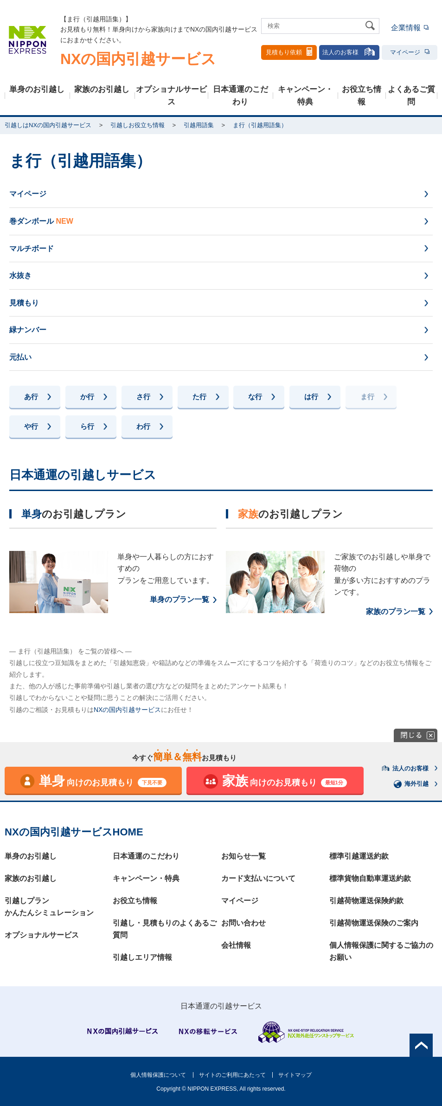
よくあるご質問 (411, 95)
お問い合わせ (243, 923)
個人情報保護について (158, 1075)
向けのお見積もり (93, 781)
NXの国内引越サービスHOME (74, 832)
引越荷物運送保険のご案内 (373, 923)
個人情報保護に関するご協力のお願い (381, 951)
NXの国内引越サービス (127, 709)
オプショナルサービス (171, 95)
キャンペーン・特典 (305, 95)
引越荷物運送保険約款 (366, 901)
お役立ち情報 (361, 95)
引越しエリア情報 (142, 957)
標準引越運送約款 (359, 856)
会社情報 (236, 945)
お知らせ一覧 (243, 856)
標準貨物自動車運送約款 (370, 878)
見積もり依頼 (289, 51)
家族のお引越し (101, 89)
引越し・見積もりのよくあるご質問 (165, 929)
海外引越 (411, 784)
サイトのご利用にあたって (232, 1075)
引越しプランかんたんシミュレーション (49, 907)
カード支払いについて (258, 878)
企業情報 (406, 28)
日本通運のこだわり (240, 95)
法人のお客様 (349, 51)
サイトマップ (295, 1075)
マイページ (409, 52)
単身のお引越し (36, 89)
